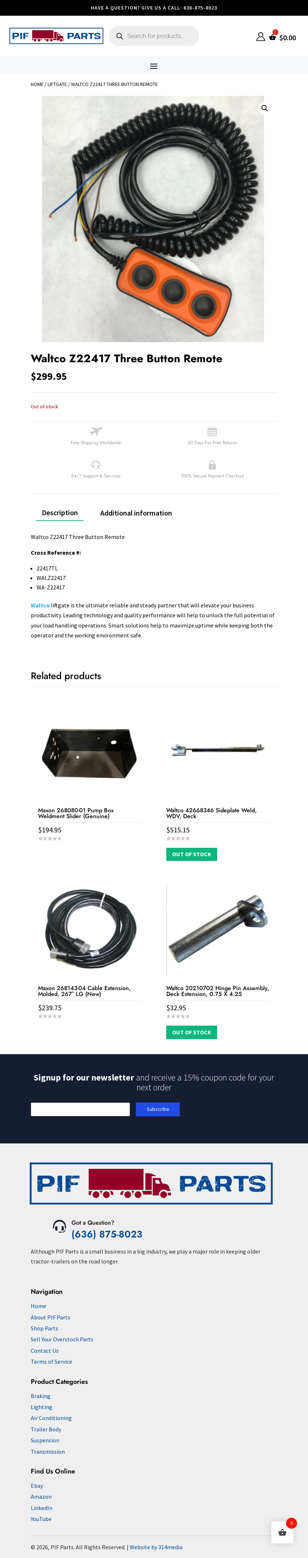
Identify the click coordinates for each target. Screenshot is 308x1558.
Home (37, 84)
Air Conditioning (51, 1418)
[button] (264, 108)
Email (36, 1096)
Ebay (37, 1485)
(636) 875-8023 (106, 1234)
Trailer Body (46, 1429)
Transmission (48, 1451)
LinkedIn (41, 1508)
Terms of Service (51, 1361)
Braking (41, 1396)
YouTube (41, 1519)
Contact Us (45, 1350)
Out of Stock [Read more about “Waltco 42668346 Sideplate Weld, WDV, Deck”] (191, 854)
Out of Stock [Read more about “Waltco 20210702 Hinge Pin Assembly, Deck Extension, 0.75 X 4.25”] (191, 1032)
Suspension (45, 1440)
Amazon (41, 1496)
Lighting (41, 1407)
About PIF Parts (50, 1317)
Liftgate (57, 84)
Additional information (136, 512)
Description (60, 512)
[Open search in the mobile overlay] (154, 35)
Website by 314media (156, 1547)
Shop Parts (44, 1328)
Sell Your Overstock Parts (62, 1339)
